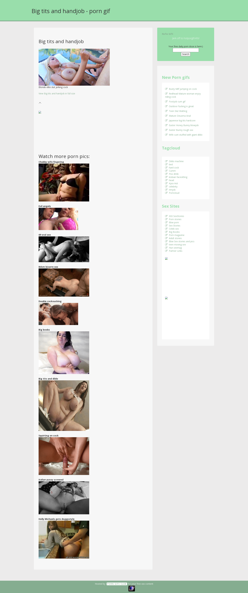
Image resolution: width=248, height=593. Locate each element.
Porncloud (172, 192)
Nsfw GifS (167, 33)
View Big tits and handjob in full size (57, 93)
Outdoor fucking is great (179, 106)
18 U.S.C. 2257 (120, 588)
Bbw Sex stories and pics (179, 241)
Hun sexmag (173, 247)
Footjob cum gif (175, 101)
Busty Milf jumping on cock (181, 88)
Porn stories (173, 219)
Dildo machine (174, 161)
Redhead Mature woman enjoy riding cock (183, 95)
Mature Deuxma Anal (178, 115)
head (169, 180)
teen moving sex (175, 244)
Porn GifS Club (116, 584)
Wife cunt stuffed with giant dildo (183, 134)
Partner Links (173, 250)
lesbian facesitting (176, 177)
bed (169, 164)
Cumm (170, 170)
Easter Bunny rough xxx (179, 129)
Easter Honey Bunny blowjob (182, 125)
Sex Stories (172, 225)
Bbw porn (172, 222)
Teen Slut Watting (176, 111)
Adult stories (173, 238)
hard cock (172, 167)
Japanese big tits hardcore (180, 120)
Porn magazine (174, 235)
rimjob (170, 189)
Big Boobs (172, 231)
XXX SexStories (174, 216)
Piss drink (172, 173)
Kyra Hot (171, 183)
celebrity (171, 186)
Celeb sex (172, 228)
